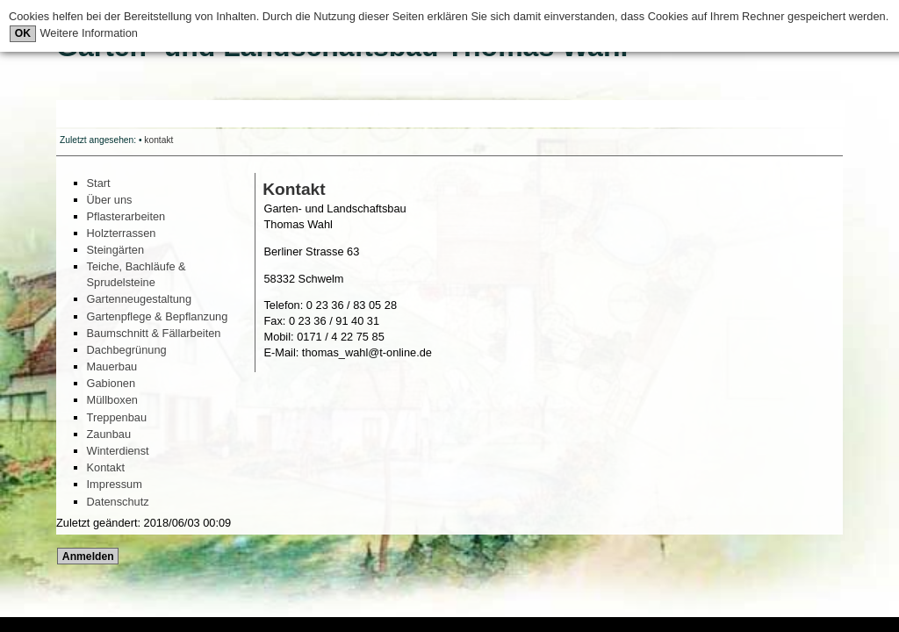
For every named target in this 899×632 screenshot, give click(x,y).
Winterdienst (118, 450)
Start (99, 183)
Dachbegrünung (127, 349)
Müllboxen (112, 399)
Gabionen (111, 383)
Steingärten (115, 249)
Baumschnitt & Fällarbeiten (154, 333)
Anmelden (88, 556)
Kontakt (106, 467)
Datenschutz (118, 501)
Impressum (114, 484)
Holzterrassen (121, 233)
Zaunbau (109, 434)
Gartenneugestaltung (139, 298)
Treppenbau (117, 417)
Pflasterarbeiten (126, 216)
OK (23, 33)
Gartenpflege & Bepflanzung (157, 316)
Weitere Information (87, 33)
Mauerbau (112, 366)
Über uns (110, 199)
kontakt (158, 140)
